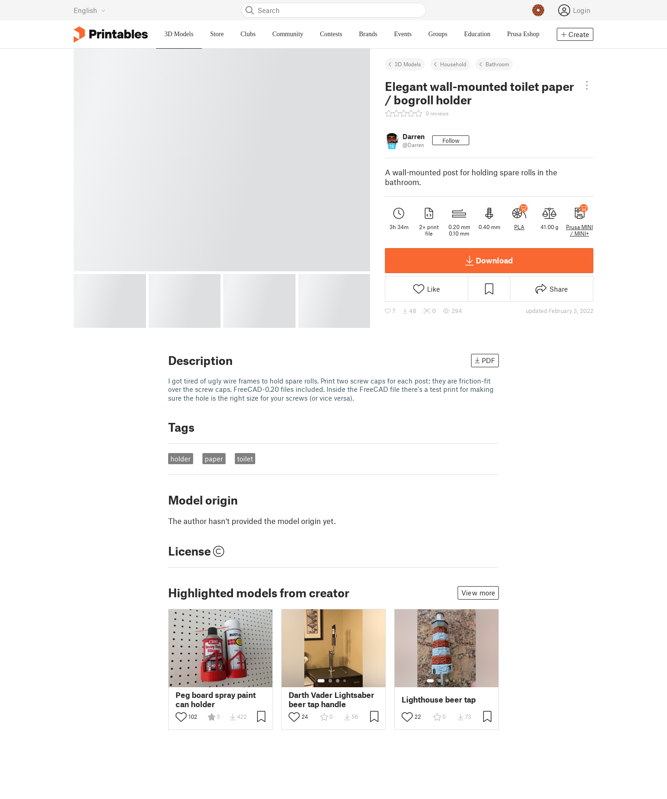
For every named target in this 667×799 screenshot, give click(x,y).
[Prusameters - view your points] (538, 10)
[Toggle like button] (181, 716)
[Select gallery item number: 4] (345, 681)
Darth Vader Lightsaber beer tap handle (331, 699)
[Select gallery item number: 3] (338, 681)
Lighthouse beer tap (439, 699)
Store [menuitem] (217, 34)
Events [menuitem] (403, 34)
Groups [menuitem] (437, 34)
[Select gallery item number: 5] (461, 681)
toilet (245, 458)
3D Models (408, 64)
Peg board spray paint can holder (216, 699)
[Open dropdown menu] (586, 85)
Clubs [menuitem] (248, 34)
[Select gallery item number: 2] (330, 681)
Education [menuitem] (477, 34)
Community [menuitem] (287, 34)
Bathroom (497, 64)
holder (180, 458)
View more (478, 592)
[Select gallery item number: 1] (321, 681)
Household (453, 64)
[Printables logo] (111, 34)
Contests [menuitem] (331, 34)
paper (214, 458)
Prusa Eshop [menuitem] (523, 34)
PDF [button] (485, 360)
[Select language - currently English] (90, 10)
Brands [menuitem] (368, 34)
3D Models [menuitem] (179, 34)
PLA (519, 227)
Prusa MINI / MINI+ (579, 230)
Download (489, 260)
